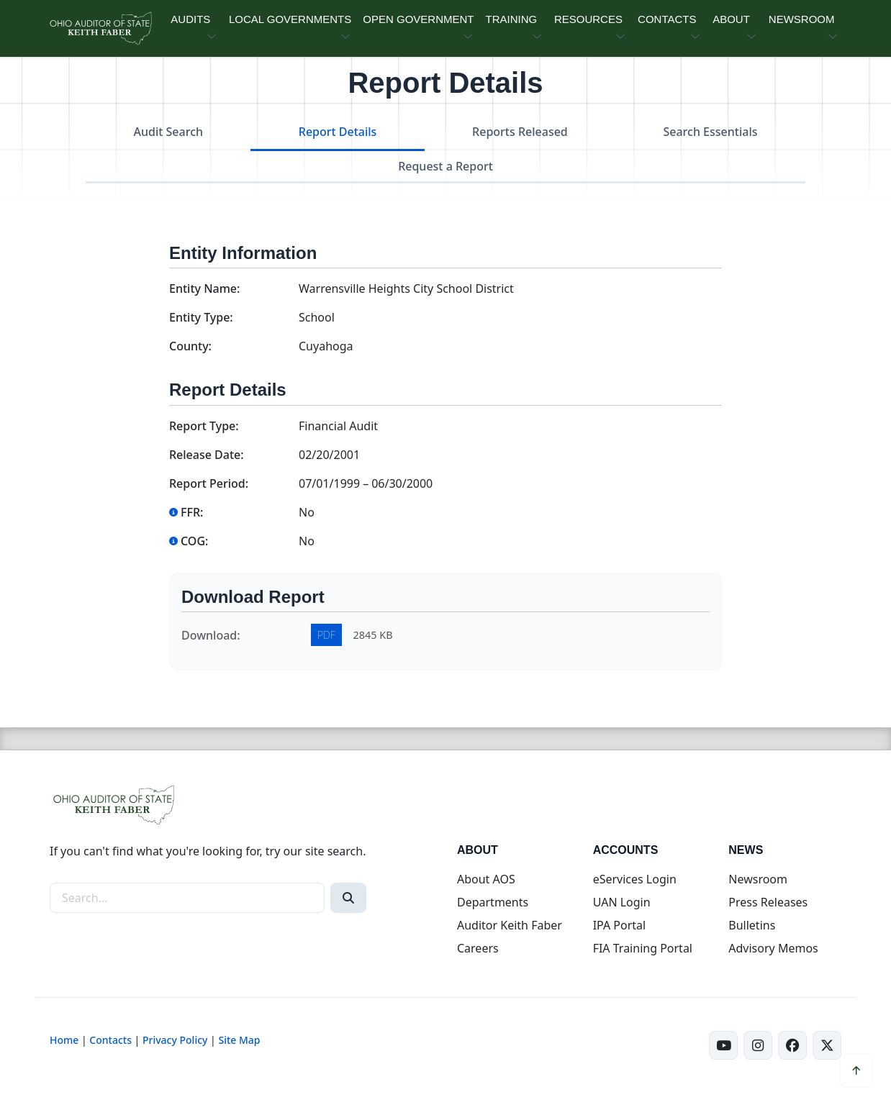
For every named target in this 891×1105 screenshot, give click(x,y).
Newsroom (757, 879)
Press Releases (768, 902)
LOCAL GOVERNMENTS (290, 19)
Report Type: (204, 426)
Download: (210, 635)
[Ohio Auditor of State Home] (100, 28)
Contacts (110, 1040)
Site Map (239, 1040)
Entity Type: (201, 317)
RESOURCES (588, 19)
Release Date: (206, 455)
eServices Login (635, 879)
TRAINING (511, 19)
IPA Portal (619, 925)
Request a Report (445, 166)
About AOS (486, 879)
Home (64, 1040)
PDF (326, 635)
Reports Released (520, 132)
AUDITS (190, 19)
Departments (492, 902)
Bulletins (751, 925)
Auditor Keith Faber (509, 925)
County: (190, 346)
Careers (478, 948)
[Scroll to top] (856, 1070)
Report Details (338, 132)
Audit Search (169, 132)
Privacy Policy (175, 1040)
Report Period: (208, 483)
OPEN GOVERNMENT (418, 19)
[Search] (348, 898)
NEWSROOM (802, 19)
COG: (188, 541)
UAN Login (622, 902)
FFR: (186, 512)
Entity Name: (204, 288)
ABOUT (731, 19)
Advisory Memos (773, 948)
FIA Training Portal (642, 948)
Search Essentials (710, 132)
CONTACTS (667, 19)
